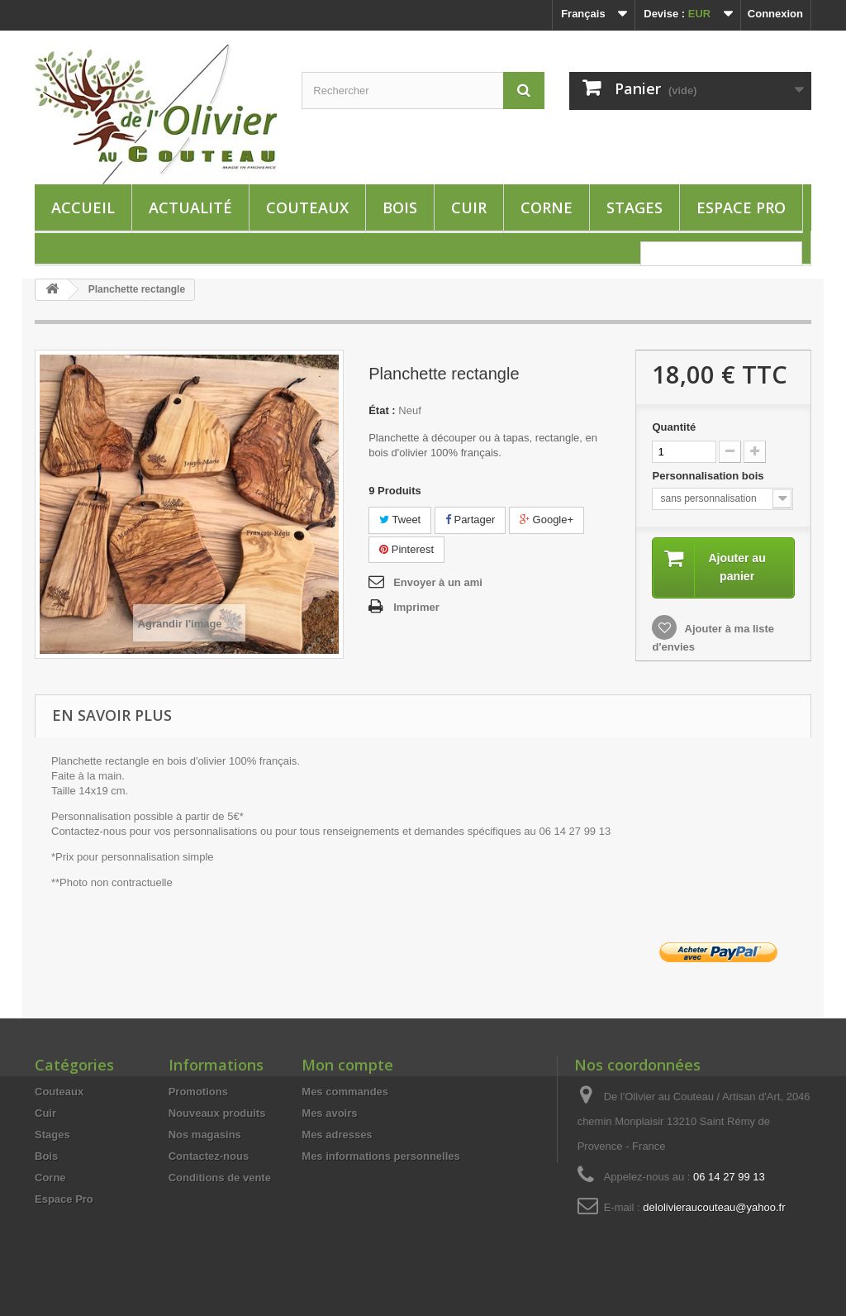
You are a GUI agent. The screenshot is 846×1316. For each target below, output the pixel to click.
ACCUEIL (83, 207)
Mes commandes (345, 1091)
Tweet (400, 519)
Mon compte (347, 1065)
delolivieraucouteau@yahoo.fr (714, 1207)
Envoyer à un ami (437, 582)
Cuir (469, 207)
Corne (546, 207)
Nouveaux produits (217, 1113)
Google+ (546, 519)
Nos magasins (205, 1134)
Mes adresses (337, 1134)
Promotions (198, 1091)
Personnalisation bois (709, 476)
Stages (634, 207)
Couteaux (307, 207)
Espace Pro (741, 207)
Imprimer (416, 607)
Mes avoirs (329, 1113)
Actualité (190, 207)
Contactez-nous (209, 1156)
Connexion (775, 13)
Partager (470, 519)
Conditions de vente (220, 1177)
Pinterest (406, 549)
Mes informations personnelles (380, 1156)
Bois (400, 207)
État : (382, 410)
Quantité (674, 427)
